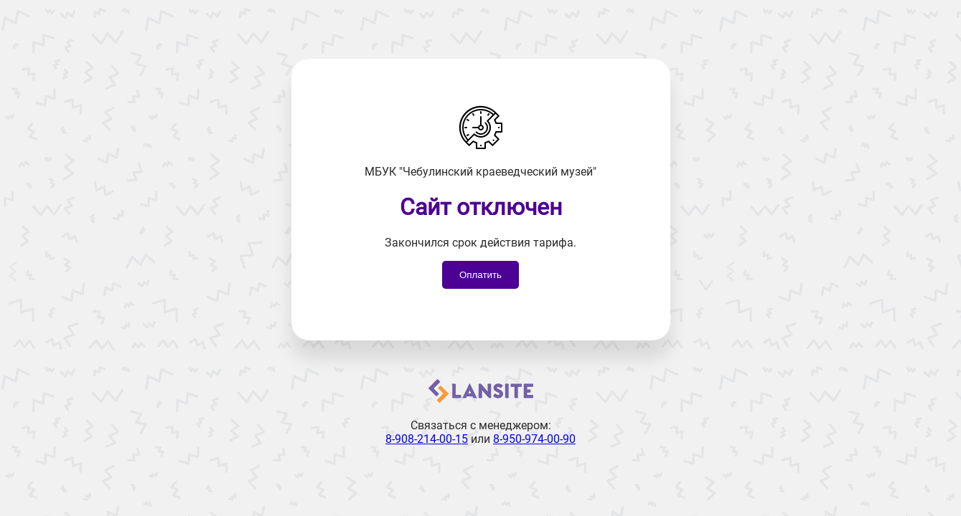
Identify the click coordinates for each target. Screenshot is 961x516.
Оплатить (480, 274)
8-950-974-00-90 (534, 439)
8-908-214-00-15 (426, 439)
